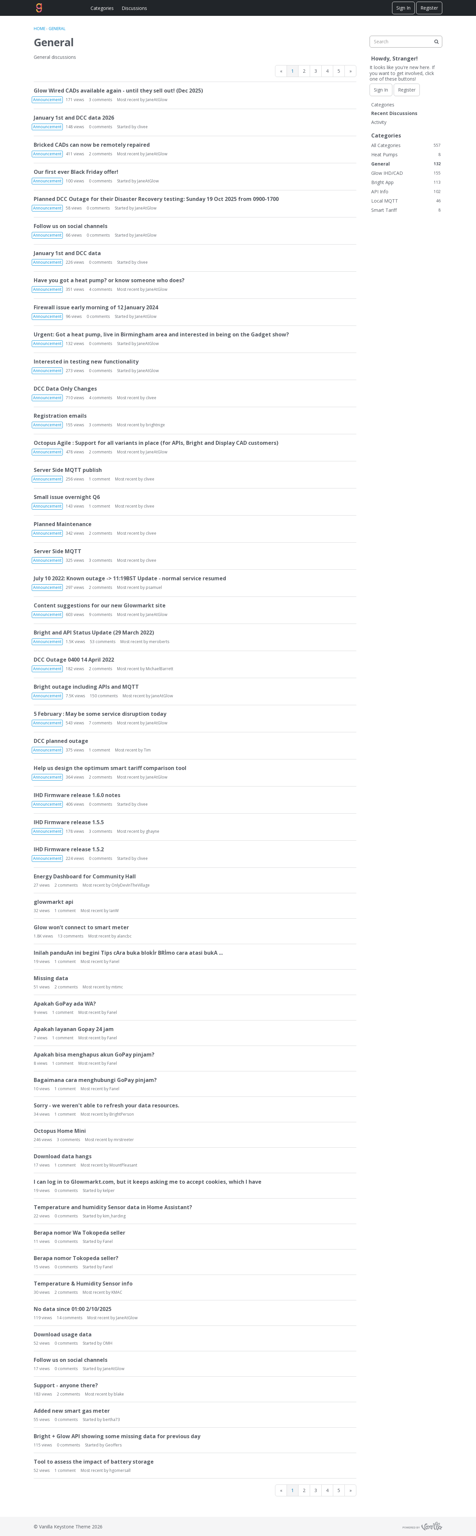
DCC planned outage (61, 741)
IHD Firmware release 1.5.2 (69, 849)
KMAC (116, 1292)
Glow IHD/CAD (406, 173)
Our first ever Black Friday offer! (76, 171)
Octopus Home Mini (60, 1130)
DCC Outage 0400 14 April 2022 (74, 659)
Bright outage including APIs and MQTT (86, 686)
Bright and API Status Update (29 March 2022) (94, 632)
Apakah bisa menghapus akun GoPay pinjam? (94, 1054)
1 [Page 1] (292, 71)
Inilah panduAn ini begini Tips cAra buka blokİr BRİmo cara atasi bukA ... (128, 952)
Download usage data (63, 1334)
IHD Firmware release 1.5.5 (69, 822)
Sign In (403, 8)
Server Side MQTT (57, 551)
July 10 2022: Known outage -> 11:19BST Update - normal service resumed (130, 578)
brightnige (155, 425)
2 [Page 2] (304, 71)
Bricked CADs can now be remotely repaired (92, 144)
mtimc (117, 987)
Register (429, 8)
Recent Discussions (394, 113)
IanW (114, 910)
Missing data (51, 978)
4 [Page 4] (327, 71)
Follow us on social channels (70, 226)
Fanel (114, 961)
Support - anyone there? (66, 1385)
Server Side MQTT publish (68, 470)
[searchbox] (406, 42)
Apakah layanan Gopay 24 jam (74, 1029)
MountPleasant (123, 1165)
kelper (109, 1190)
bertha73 (111, 1419)
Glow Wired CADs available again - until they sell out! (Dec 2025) (118, 90)
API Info (406, 191)
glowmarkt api (53, 901)
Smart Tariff (406, 210)
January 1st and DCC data (67, 253)
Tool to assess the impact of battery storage (94, 1461)
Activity (378, 122)
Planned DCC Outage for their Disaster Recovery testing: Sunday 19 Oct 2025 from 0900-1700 (156, 199)
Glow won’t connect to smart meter (81, 927)
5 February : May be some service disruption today (100, 713)
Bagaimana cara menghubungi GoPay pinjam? (95, 1080)
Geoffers (113, 1445)
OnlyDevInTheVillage (130, 885)
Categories (102, 8)
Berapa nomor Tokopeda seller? (76, 1258)
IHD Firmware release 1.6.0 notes (77, 795)
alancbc (124, 936)
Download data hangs (63, 1156)
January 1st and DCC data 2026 (74, 117)
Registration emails (60, 415)
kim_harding (114, 1216)
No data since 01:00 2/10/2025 (72, 1309)
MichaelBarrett (159, 669)
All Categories (406, 145)
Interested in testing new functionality (86, 361)
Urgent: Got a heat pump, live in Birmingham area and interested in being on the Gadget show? (161, 334)
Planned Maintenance (63, 524)
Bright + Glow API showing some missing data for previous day (117, 1436)
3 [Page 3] (315, 71)
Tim (147, 750)
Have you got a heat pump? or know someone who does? (109, 280)
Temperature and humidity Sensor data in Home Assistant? (113, 1207)
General (406, 164)
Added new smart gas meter (72, 1410)
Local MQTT (406, 201)
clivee (142, 127)
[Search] (436, 42)
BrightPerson (121, 1114)
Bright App (406, 182)
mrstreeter (124, 1139)
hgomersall (120, 1470)
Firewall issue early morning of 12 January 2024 (96, 307)
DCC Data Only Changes (65, 388)
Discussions (134, 8)
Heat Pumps (406, 154)
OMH (107, 1343)
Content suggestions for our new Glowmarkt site (100, 605)
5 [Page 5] (338, 71)
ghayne (152, 831)
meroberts (159, 641)
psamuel (154, 587)
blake (119, 1394)
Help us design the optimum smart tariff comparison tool (110, 768)
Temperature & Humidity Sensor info (83, 1283)
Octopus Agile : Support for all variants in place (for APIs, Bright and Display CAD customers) (156, 442)
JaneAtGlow (156, 99)
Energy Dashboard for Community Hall (85, 876)
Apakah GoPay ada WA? (65, 1003)
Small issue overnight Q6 (67, 497)
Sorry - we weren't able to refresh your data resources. (106, 1105)
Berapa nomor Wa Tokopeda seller (79, 1232)
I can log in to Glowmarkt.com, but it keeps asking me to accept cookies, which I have (147, 1181)
